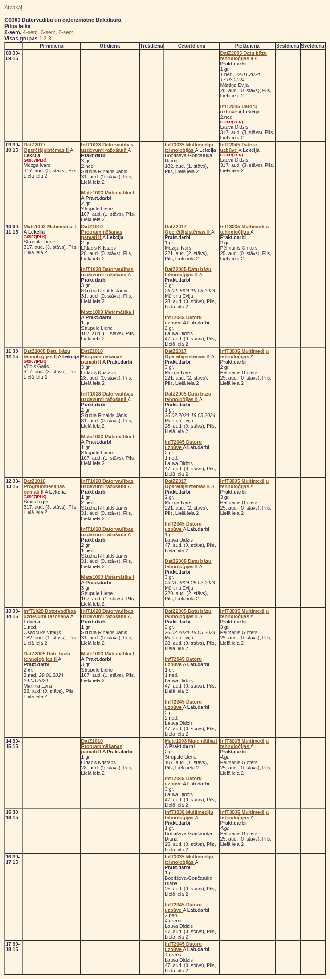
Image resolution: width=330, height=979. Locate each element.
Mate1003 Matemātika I (107, 192)
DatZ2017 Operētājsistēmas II (47, 147)
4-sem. (31, 32)
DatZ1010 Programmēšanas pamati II (101, 232)
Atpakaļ (13, 7)
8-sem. (66, 32)
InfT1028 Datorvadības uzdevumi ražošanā (107, 147)
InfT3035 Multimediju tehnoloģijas (189, 147)
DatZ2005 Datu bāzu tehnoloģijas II (243, 55)
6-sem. (49, 32)
